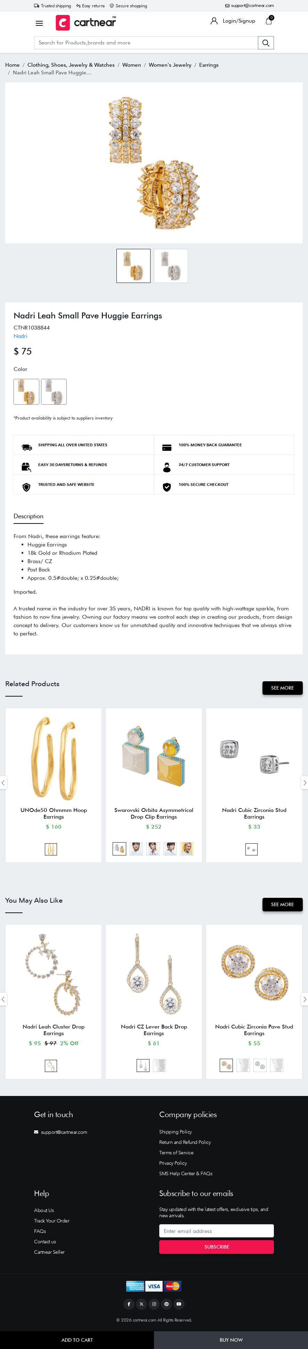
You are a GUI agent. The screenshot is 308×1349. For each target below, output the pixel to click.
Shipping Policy (175, 1133)
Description (28, 516)
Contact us (45, 1243)
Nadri (20, 335)
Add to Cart (77, 1340)
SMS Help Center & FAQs (185, 1175)
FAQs (40, 1233)
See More (282, 688)
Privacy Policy (173, 1165)
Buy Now (231, 1340)
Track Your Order (51, 1222)
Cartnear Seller (49, 1254)
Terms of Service (176, 1154)
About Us (44, 1212)
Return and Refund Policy (185, 1144)
